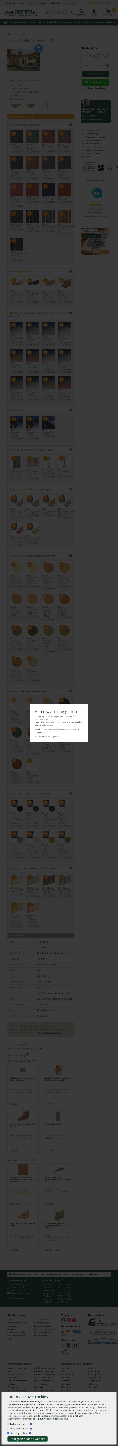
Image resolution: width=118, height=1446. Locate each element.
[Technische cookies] (8, 1424)
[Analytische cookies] (8, 1428)
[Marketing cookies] (8, 1433)
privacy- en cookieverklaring (53, 1418)
